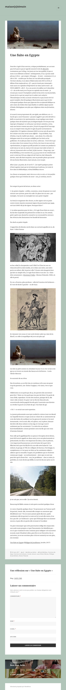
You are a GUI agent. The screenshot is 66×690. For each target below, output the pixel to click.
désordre (46, 69)
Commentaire (15, 596)
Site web (13, 636)
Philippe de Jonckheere (32, 543)
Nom (12, 621)
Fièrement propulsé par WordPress (20, 686)
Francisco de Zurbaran (20, 554)
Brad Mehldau (43, 552)
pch (23, 552)
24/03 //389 (18, 578)
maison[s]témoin (15, 6)
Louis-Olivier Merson (43, 554)
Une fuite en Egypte (17, 543)
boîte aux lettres (31, 552)
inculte (29, 554)
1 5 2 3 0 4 (35, 153)
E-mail (13, 629)
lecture (34, 554)
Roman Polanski (23, 556)
